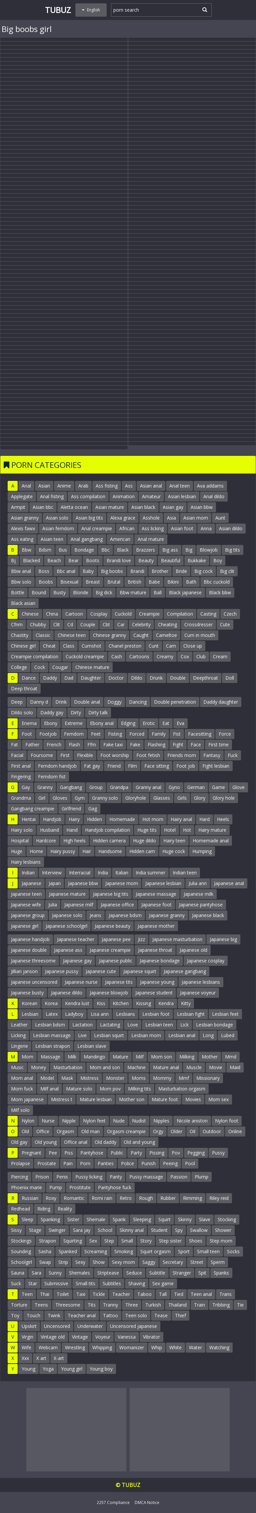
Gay (26, 787)
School (105, 1230)
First (65, 755)
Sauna (17, 1273)
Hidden (94, 819)
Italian (121, 872)
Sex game (163, 1283)
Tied (178, 1294)
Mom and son (105, 1067)
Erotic (149, 723)
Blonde (80, 592)
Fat (14, 744)
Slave (204, 1219)
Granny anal (148, 787)
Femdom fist (52, 776)
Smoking (123, 1251)
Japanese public (115, 960)
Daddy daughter (220, 702)
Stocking (227, 1219)
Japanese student (154, 992)
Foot (27, 734)
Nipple (69, 1120)
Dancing (138, 702)
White (175, 1347)
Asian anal (151, 486)
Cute (225, 624)
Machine (136, 1067)
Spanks (221, 1273)
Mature (120, 1056)
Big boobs (112, 571)
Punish (148, 1163)
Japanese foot (156, 904)
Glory (199, 798)
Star (32, 1283)
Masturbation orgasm (181, 1088)
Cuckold (123, 614)
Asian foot (182, 528)
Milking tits (139, 1088)
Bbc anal (66, 571)
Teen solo (136, 1315)
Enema (29, 723)
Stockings (21, 1241)
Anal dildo (213, 496)
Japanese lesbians (201, 982)
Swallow (199, 1230)
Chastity (19, 635)
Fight (178, 744)
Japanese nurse (81, 982)
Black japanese (185, 592)
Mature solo (79, 1088)
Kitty (186, 1003)
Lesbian (30, 1014)
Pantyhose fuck (114, 1187)
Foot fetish (148, 755)
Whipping (102, 1347)
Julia (52, 904)
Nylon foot (226, 1120)
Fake (135, 744)
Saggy (148, 1262)
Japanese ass (68, 950)
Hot (187, 830)
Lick (184, 1024)
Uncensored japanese (133, 1326)
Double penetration (175, 702)
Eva (180, 723)
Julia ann (198, 883)
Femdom (74, 734)
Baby (88, 571)
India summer (150, 872)
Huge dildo (144, 840)
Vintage (80, 1337)
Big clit (227, 571)
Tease (161, 1315)
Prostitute (80, 1187)
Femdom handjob (57, 766)
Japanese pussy (61, 971)
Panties (106, 1163)
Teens (41, 1305)
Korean (29, 1003)
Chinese (30, 614)
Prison (42, 1177)
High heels (74, 840)
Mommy (162, 1078)
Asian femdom (58, 528)
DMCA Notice (147, 1502)
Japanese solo (67, 915)
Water (195, 1347)
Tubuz (58, 9)
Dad (68, 678)
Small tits (85, 1283)
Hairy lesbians (26, 862)
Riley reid (219, 1198)
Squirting (72, 1241)
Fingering (21, 776)
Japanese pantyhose (201, 904)
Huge (16, 851)
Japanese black (208, 915)
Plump (201, 1177)
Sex (93, 1241)
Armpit (18, 507)
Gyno (174, 787)
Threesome (67, 1305)
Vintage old (53, 1337)
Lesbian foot (156, 1014)
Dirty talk (98, 712)
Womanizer (131, 1347)
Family (159, 734)
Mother (210, 1056)
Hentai (29, 819)
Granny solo (105, 798)
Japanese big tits (110, 894)
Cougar (60, 667)
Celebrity (141, 624)
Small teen (208, 1251)
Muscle (194, 1067)
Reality (65, 1209)
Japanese (31, 883)
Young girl (71, 1369)
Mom (27, 1056)
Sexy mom (123, 1262)
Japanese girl (24, 926)
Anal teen (179, 486)
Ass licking (153, 528)
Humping (202, 851)
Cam (171, 646)
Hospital (20, 840)
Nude (119, 1120)
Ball (158, 592)
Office (42, 1131)
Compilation (180, 614)
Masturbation (67, 1067)
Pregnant (31, 1153)
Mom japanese (27, 1099)
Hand (72, 830)
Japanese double (29, 950)
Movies (193, 1099)
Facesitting (199, 734)
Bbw (26, 550)
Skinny (185, 1219)
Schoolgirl (21, 1262)
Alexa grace (122, 518)
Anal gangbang (87, 539)
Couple (87, 624)
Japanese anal (229, 883)
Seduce (134, 1273)
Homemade (122, 819)
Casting (208, 614)
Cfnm (17, 624)
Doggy (114, 702)
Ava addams (210, 486)
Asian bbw (202, 507)
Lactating (110, 1024)
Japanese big (223, 939)
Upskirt (29, 1326)
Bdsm (45, 550)
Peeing (170, 1163)
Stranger (182, 1273)
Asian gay (173, 507)
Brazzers (145, 550)
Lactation (82, 1024)
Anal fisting (52, 496)
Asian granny (25, 518)
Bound (39, 592)
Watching (219, 1347)
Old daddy (105, 1142)
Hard (204, 819)
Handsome (110, 851)
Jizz (141, 939)
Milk (72, 1056)
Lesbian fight (191, 1014)
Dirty (76, 712)
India (103, 872)
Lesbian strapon (52, 1046)
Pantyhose (91, 1153)
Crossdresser (198, 624)
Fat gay (92, 766)
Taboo (144, 1294)
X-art (59, 1358)
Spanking (50, 1219)
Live (82, 1035)
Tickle (99, 1294)
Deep (17, 702)
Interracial (79, 872)
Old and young (139, 1142)
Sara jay (81, 1230)
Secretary (173, 1262)
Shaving (136, 1283)
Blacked (31, 560)
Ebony (50, 723)
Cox (185, 656)
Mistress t (61, 1099)
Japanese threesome (33, 960)
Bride (181, 571)
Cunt (154, 646)
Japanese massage (156, 894)
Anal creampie (96, 528)
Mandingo (94, 1056)
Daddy (50, 678)
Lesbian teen (159, 1024)
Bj (13, 560)
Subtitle (157, 1273)
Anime (64, 486)
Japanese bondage (160, 960)
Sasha (44, 1251)
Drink (61, 702)
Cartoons (139, 656)
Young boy (101, 1369)
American (120, 539)
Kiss (101, 1003)
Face (196, 744)
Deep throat (24, 688)
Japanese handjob (30, 939)
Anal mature (151, 539)
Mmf (184, 1078)
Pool (190, 1163)
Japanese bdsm (125, 915)
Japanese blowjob (109, 992)
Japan (55, 883)
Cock (39, 667)
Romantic (74, 1198)
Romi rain (102, 1198)
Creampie (149, 614)
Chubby (38, 624)
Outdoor (212, 1131)
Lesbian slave (91, 1046)
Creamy (165, 656)
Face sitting (156, 766)
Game (218, 787)
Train (199, 1305)
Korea (51, 1003)
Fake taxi (113, 744)
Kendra (166, 1003)
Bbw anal (21, 571)
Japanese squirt (139, 971)
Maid (235, 1067)
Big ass (170, 550)
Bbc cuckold (217, 582)
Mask (67, 1078)
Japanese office (117, 904)
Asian (44, 486)
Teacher (121, 1294)
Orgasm (65, 1131)
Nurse (48, 1120)
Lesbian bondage (214, 1024)
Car (121, 624)
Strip (63, 1262)
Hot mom (152, 819)
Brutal (113, 582)
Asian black (143, 507)
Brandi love (119, 560)
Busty (59, 592)
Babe (154, 582)
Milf (140, 1056)
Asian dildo (230, 528)
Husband (49, 830)
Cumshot (91, 646)
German (196, 787)
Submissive (56, 1283)
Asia (171, 518)
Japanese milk (198, 894)
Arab (83, 486)
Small (127, 1241)
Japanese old (193, 950)
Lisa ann (100, 1014)
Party (136, 1153)
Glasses (161, 798)
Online (235, 1131)
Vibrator (151, 1337)
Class (68, 646)
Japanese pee (116, 939)
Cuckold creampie (85, 656)
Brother (160, 571)
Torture (19, 1305)
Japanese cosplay (205, 960)
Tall (163, 1294)
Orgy (158, 1131)
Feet (96, 734)
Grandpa (119, 787)
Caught (141, 635)
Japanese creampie (110, 950)
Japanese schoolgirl (66, 926)
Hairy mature (212, 830)
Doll (229, 678)
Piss (68, 1153)
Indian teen (185, 872)
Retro (126, 1198)
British (134, 582)
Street (196, 1262)
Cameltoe (166, 635)
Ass (129, 486)
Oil (192, 1131)
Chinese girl (23, 646)
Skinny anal (132, 1230)
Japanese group (28, 915)
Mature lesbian (96, 1099)
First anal (21, 766)
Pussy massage (146, 1177)
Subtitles (112, 1283)
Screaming (95, 1251)
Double (178, 678)
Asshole (151, 518)
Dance (29, 678)
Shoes (195, 1241)
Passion (178, 1177)
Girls (182, 798)
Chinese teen (72, 635)
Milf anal (49, 1088)
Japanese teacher (75, 939)
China (52, 614)
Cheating (167, 624)
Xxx (25, 1358)
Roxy (51, 1198)
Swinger (57, 1230)
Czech (230, 614)
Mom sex (218, 1099)
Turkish (153, 1305)
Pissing (156, 1153)
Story (146, 1241)
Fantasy (211, 755)
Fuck (233, 755)
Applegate (22, 496)
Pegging (196, 1153)
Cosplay (98, 614)
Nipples (161, 1120)
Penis (62, 1177)
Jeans (95, 915)
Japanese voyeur (198, 992)
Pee (53, 1153)
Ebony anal (102, 723)
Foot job (185, 766)
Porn (85, 1163)
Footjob (48, 734)
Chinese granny (109, 635)
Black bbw (220, 592)
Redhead (20, 1209)
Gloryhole (135, 798)
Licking (18, 1035)
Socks (233, 1251)
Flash (74, 744)
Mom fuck (22, 1088)
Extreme (74, 723)
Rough (146, 1198)
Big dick (104, 592)
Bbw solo (21, 582)
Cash (116, 656)
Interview (52, 872)
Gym (80, 798)
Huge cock (173, 851)
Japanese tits (119, 982)
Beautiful (170, 560)
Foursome (42, 755)
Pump (55, 1187)
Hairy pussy (62, 851)
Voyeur (102, 1337)
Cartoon (74, 614)
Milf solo (20, 1110)
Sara (36, 1273)
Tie (240, 1305)
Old (25, 1131)
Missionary (208, 1078)
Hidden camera (109, 840)
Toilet (63, 1294)
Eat (165, 723)
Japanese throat (155, 950)
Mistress (89, 1078)
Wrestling (75, 1347)
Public (117, 1153)
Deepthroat (205, 678)
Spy (179, 1230)
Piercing (19, 1177)
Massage (50, 1056)
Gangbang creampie (32, 808)
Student (159, 1230)
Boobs (46, 582)
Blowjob (209, 550)
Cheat (49, 646)
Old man (90, 1131)
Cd (70, 624)
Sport (184, 1251)
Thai (44, 1294)
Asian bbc (43, 507)
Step (109, 1241)
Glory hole (224, 798)
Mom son (161, 1056)
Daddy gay (51, 712)
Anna (206, 528)
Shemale (96, 1219)
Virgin (27, 1337)
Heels (223, 819)
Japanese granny (167, 915)
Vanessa (127, 1337)
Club (201, 656)
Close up (192, 646)
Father (32, 744)
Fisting (115, 734)
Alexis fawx (23, 528)
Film (132, 766)
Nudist (139, 1120)
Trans (225, 1294)
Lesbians (125, 1014)
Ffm (91, 744)
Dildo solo (22, 712)
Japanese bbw (83, 883)
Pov (176, 1153)
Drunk (156, 678)
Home (36, 851)
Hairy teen (174, 840)
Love (132, 1024)
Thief (180, 1315)
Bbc (105, 550)
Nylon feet (94, 1120)
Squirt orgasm (155, 1251)
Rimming (192, 1198)
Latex (52, 1014)
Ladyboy (74, 1014)
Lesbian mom (146, 1035)
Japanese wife (26, 904)
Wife (26, 1347)
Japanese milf (78, 904)
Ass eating (22, 539)
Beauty (146, 560)
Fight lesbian (215, 766)
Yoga (48, 1369)
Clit (56, 624)
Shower (223, 1230)
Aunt (220, 518)
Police (127, 1163)
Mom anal (22, 1078)
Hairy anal (181, 819)
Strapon (47, 1241)
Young (28, 1369)
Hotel (170, 830)
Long (208, 1035)
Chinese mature (92, 667)
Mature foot (165, 1099)
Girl (41, 798)
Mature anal (166, 1067)
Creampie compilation (34, 656)
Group (96, 787)
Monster (115, 1078)
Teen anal (201, 1294)
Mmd (230, 1056)
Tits (92, 1305)
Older (176, 1131)
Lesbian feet (225, 1014)
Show (99, 1262)
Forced (136, 734)
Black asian (23, 603)
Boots (92, 560)
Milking (186, 1056)
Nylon (28, 1120)
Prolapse (20, 1163)
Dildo (136, 678)
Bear (73, 560)
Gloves (60, 798)
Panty (116, 1177)
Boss (43, 571)
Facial (17, 755)
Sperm (218, 1262)
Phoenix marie (26, 1187)
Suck (16, 1283)
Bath (191, 582)
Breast (93, 582)
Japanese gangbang (185, 971)
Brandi (137, 571)
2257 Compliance (113, 1502)
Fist (177, 734)
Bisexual (69, 582)
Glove (238, 787)
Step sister (170, 1241)
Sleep (27, 1219)
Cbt (106, 624)
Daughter (91, 678)
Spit (202, 1273)
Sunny (55, 1273)
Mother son (131, 1099)
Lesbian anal (181, 1035)
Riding (43, 1209)
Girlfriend (71, 808)
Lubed (227, 1035)
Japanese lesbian (163, 883)
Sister (73, 1219)
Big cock (203, 571)
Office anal (75, 1142)
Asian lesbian (182, 496)
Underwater (90, 1326)
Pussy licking (88, 1177)
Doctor (116, 678)
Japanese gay (77, 960)
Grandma (21, 798)
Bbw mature (133, 592)
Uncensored (57, 1326)
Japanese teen (26, 894)
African (126, 528)
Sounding (21, 1251)
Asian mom (195, 518)
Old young (46, 1142)
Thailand (177, 1305)
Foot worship (114, 755)
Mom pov (110, 1088)
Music (17, 1067)
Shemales (79, 1273)
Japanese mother (156, 926)
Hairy (74, 819)
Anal (26, 486)
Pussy (218, 1153)
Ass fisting (107, 486)
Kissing (143, 1003)
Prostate (46, 1163)
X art (41, 1358)
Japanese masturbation (177, 939)
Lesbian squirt (109, 1035)
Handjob (52, 819)
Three (131, 1305)
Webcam (48, 1347)
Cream (220, 656)
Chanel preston (125, 646)
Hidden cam (142, 851)
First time (218, 744)
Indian (28, 872)
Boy (217, 560)
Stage (35, 1230)
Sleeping (142, 1219)
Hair (86, 851)
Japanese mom (121, 883)
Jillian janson (24, 971)
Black (123, 550)
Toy (15, 1315)
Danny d (39, 702)
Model (47, 1078)
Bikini (173, 582)
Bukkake (197, 560)
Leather (19, 1024)
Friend (114, 766)
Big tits (232, 550)
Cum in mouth (199, 635)
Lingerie (19, 1046)
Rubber (168, 1198)
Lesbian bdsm (50, 1024)
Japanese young (157, 982)
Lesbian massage (52, 1035)
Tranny (110, 1305)
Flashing (156, 744)
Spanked (68, 1251)
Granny (45, 787)
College (19, 667)
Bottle (17, 592)
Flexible (85, 755)
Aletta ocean (74, 507)
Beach (54, 560)
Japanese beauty (112, 926)
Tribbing (221, 1305)
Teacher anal (82, 1315)
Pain (68, 1163)
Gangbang (71, 787)
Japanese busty (27, 992)
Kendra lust (77, 1003)
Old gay (19, 1142)
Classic (43, 635)
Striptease (108, 1273)
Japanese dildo (66, 992)
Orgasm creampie (126, 1131)
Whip (156, 1347)
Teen (27, 1294)
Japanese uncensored (34, 982)
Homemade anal (211, 840)
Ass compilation (88, 496)
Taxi (80, 1294)
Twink (54, 1315)
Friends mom (181, 755)
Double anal (87, 702)
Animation (124, 496)
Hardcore (46, 840)
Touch (33, 1315)
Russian (30, 1198)
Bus (63, 550)
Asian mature (109, 507)
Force (225, 734)
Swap (45, 1262)
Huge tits (147, 830)
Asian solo (57, 518)
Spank (119, 1219)
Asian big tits (89, 518)
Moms (139, 1078)
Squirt (164, 1219)
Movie (215, 1067)
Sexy (80, 1262)
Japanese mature (67, 894)
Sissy (16, 1230)
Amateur (151, 496)
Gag (92, 808)
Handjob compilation (107, 830)
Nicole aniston (192, 1120)
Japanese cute (101, 971)
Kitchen (121, 1003)
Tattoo (110, 1315)
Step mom (221, 1241)
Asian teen (52, 539)
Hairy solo (22, 830)
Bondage (84, 550)
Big (188, 550)
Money (38, 1067)
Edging (128, 723)
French (54, 744)
